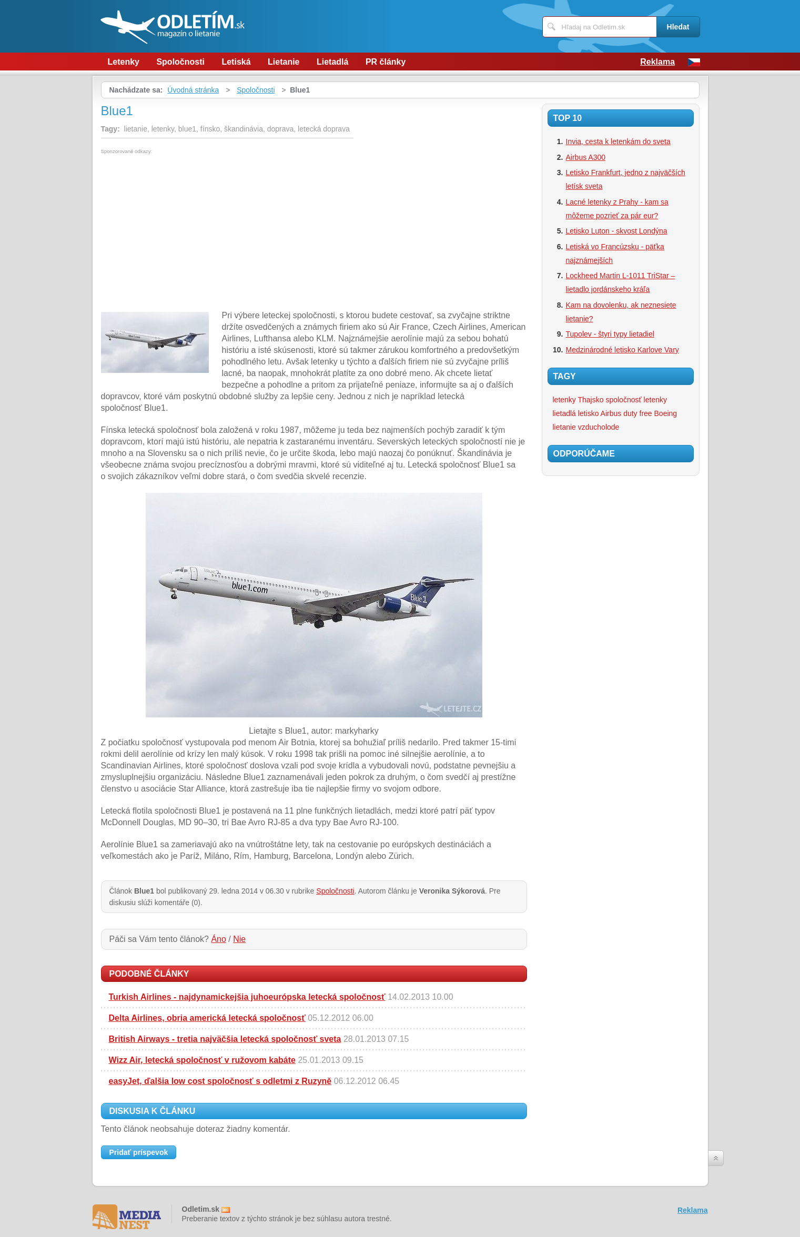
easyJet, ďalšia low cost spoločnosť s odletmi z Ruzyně (220, 1081)
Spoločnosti (180, 61)
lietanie (564, 427)
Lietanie (283, 61)
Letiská (235, 61)
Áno (218, 939)
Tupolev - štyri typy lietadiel (610, 334)
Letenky (123, 61)
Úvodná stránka (193, 90)
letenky (655, 400)
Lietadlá (332, 61)
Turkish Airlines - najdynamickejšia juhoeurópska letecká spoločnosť (247, 996)
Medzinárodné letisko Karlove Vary (622, 350)
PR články (386, 61)
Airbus (611, 413)
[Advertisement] (189, 233)
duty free (637, 413)
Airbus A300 (586, 157)
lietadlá (564, 413)
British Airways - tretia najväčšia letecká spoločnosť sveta (225, 1039)
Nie (239, 939)
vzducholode (599, 427)
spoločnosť (623, 400)
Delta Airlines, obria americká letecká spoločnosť (207, 1017)
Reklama (657, 61)
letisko (588, 413)
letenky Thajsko (578, 400)
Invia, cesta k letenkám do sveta (618, 141)
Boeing (665, 413)
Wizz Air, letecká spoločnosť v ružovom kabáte (202, 1060)
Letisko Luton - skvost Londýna (616, 231)
